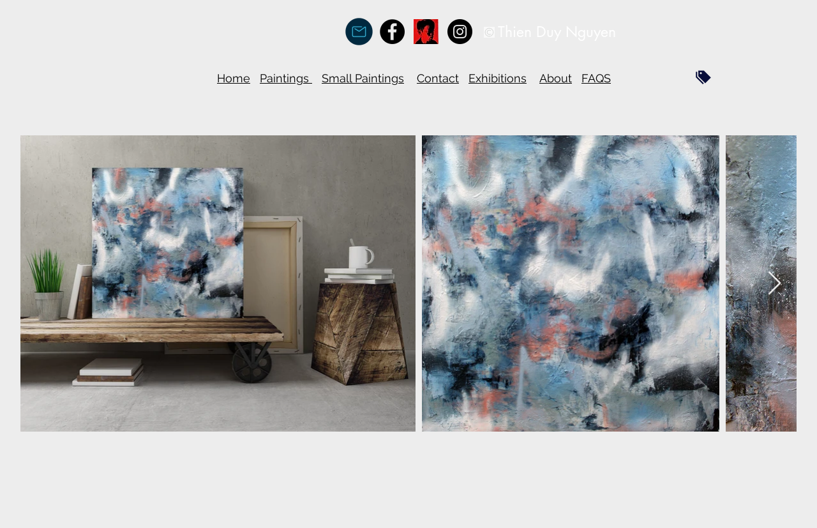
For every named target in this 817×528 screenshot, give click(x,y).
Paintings (286, 78)
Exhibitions (497, 78)
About (555, 78)
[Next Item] (774, 283)
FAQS (596, 78)
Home (233, 78)
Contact (438, 78)
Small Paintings (363, 78)
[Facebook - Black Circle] (392, 31)
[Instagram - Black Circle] (459, 31)
